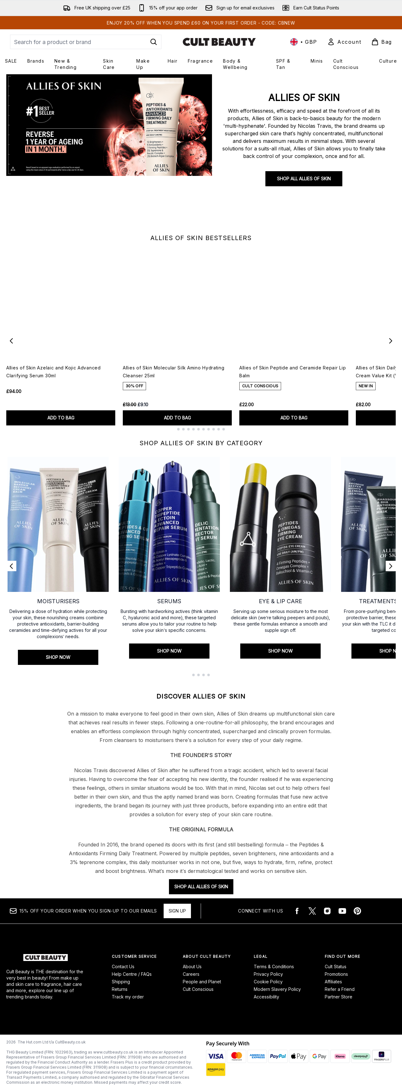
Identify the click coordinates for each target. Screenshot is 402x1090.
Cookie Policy (268, 981)
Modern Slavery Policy (277, 989)
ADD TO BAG (60, 417)
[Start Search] (153, 42)
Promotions (336, 974)
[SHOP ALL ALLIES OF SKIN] (109, 151)
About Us (192, 966)
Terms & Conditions (274, 966)
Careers (191, 974)
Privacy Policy (268, 974)
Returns (120, 989)
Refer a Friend (340, 989)
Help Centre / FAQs (132, 974)
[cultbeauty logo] (219, 42)
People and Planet (202, 981)
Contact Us (123, 966)
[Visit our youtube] (342, 911)
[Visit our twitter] (312, 911)
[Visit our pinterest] (357, 911)
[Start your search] (85, 42)
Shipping (121, 981)
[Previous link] (11, 566)
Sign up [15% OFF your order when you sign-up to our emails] (177, 910)
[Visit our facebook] (297, 911)
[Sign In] (344, 42)
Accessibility (266, 996)
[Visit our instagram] (327, 911)
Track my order (128, 996)
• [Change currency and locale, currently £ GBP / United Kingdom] (303, 42)
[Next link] (391, 566)
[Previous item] (11, 340)
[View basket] (381, 42)
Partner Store (338, 996)
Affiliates (333, 981)
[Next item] (391, 340)
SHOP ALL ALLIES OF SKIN (304, 178)
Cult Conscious (198, 989)
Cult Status (335, 966)
